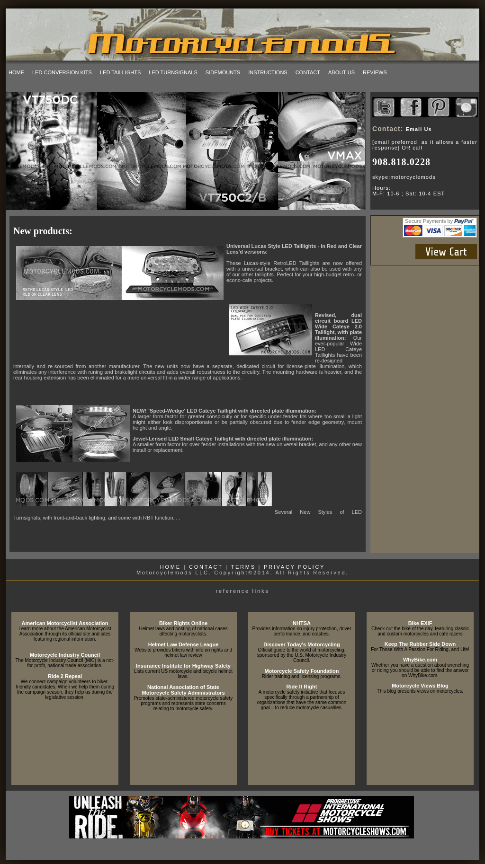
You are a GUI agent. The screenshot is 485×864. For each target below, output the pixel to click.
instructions (267, 72)
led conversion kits (62, 72)
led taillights (120, 72)
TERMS (243, 567)
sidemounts (223, 72)
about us (341, 72)
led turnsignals (173, 72)
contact (308, 72)
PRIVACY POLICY (294, 567)
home (16, 72)
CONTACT (206, 567)
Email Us (419, 129)
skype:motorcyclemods (404, 177)
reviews (375, 72)
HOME (170, 567)
